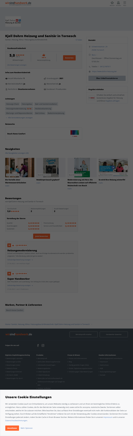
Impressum (107, 417)
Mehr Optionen (27, 428)
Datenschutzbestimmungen (16, 420)
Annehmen (12, 428)
